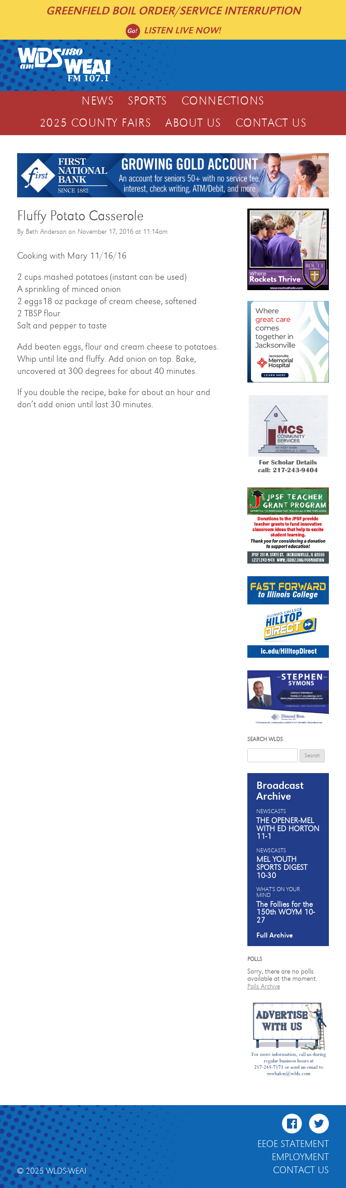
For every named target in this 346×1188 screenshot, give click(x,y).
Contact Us (271, 123)
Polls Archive (263, 986)
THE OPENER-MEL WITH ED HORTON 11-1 (287, 829)
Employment (300, 1157)
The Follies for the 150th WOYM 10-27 (285, 912)
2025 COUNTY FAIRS (95, 123)
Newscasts (271, 812)
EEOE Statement (293, 1144)
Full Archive (274, 935)
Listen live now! (182, 30)
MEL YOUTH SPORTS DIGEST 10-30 (281, 867)
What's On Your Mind (278, 892)
